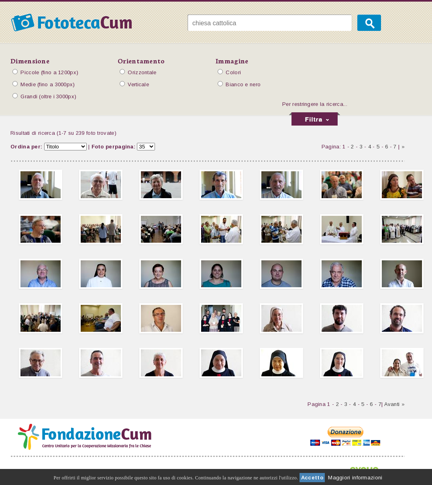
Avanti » (394, 404)
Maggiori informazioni (355, 478)
